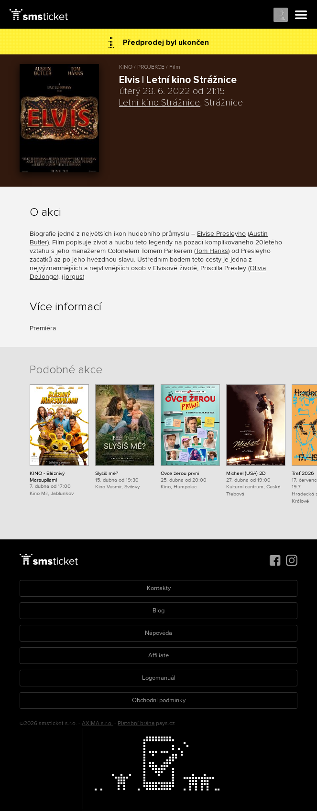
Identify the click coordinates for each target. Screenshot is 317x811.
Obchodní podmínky (159, 700)
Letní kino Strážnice (159, 102)
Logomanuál (158, 678)
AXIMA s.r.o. (97, 723)
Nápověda (158, 633)
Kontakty (159, 588)
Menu (301, 15)
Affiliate (158, 655)
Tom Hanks (212, 251)
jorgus (73, 277)
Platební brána (136, 723)
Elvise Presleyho (221, 234)
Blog (158, 610)
